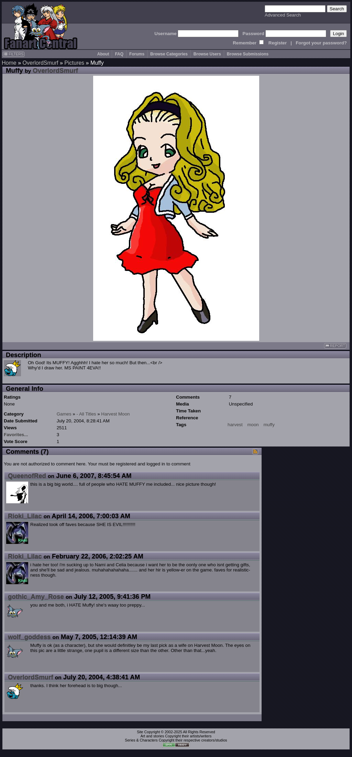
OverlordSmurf (40, 63)
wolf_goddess (29, 636)
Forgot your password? (321, 42)
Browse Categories (169, 54)
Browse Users (207, 54)
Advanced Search (283, 15)
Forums (136, 54)
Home (9, 63)
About (103, 54)
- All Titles (86, 414)
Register (277, 42)
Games (64, 414)
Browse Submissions (247, 54)
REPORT (335, 346)
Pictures (74, 63)
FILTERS (13, 54)
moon (252, 424)
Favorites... (16, 434)
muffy (268, 424)
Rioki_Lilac (25, 515)
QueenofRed (27, 475)
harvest (235, 424)
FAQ (119, 54)
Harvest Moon (115, 414)
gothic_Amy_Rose (36, 596)
